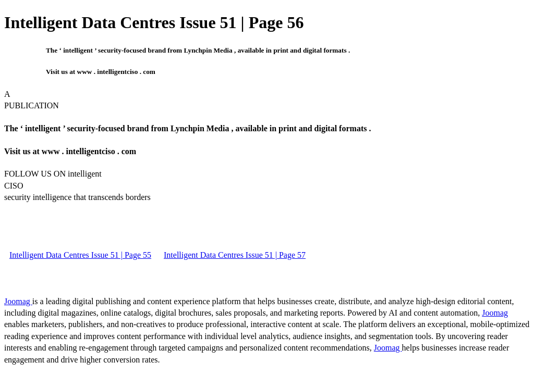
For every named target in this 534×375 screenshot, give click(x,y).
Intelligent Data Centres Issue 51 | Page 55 (80, 255)
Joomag (18, 301)
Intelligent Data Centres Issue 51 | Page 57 (235, 255)
